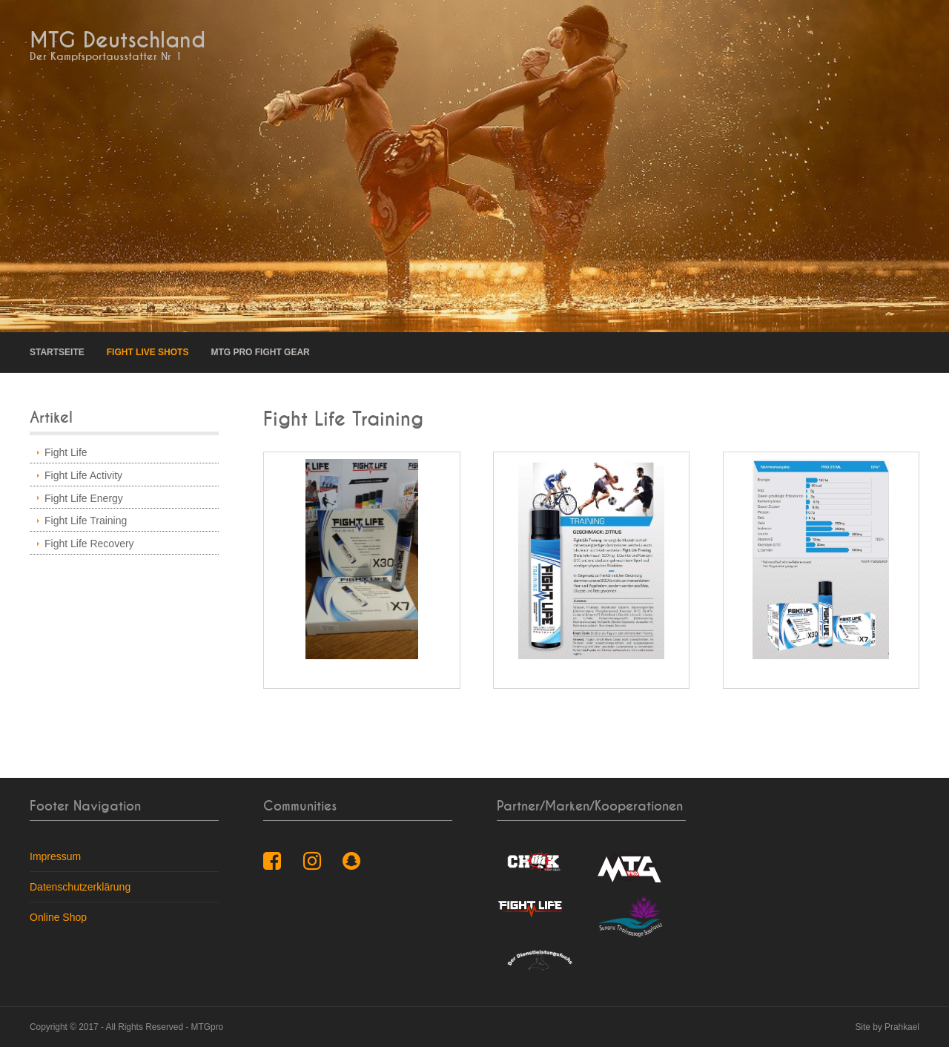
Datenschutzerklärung (80, 887)
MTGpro (207, 1027)
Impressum (55, 856)
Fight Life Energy (83, 498)
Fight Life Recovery (89, 543)
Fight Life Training (85, 520)
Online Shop (58, 917)
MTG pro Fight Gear (260, 352)
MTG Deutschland (117, 40)
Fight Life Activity (83, 475)
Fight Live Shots (148, 352)
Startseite (57, 352)
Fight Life (65, 452)
